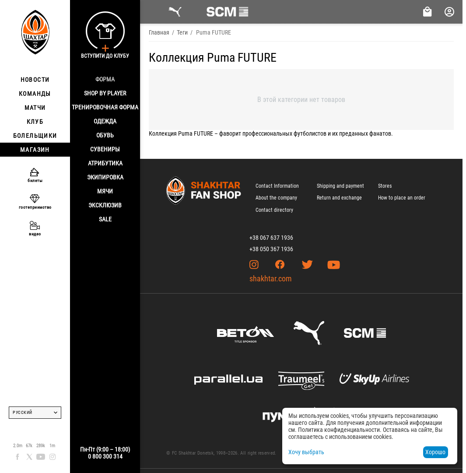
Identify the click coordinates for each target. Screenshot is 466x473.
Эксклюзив (105, 205)
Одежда (105, 121)
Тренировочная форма (105, 107)
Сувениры (105, 149)
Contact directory (274, 210)
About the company (276, 198)
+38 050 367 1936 (271, 248)
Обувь (105, 135)
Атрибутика (105, 163)
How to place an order (401, 198)
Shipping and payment (340, 186)
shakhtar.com (270, 278)
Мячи (105, 191)
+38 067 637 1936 (271, 237)
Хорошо (435, 451)
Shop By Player (105, 93)
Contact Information (277, 186)
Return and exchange (339, 198)
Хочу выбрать (306, 451)
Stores (385, 186)
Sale (105, 219)
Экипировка (105, 177)
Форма (105, 79)
